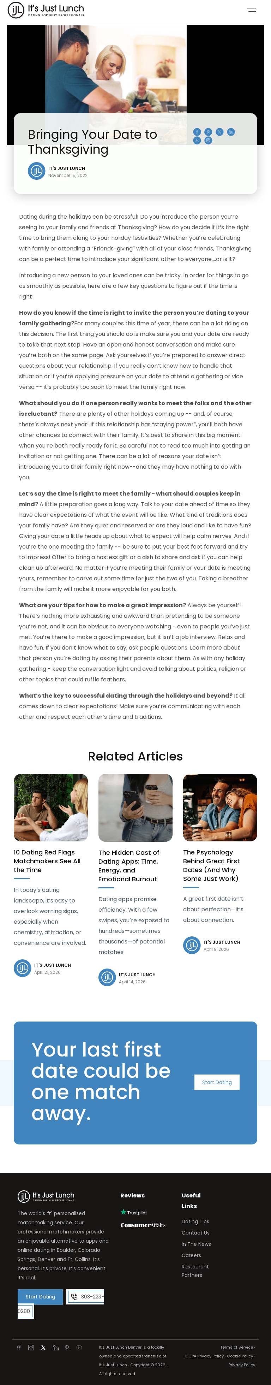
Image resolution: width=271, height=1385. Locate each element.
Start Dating (217, 1083)
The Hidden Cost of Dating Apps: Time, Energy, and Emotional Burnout (128, 865)
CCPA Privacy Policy (204, 1353)
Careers (191, 1255)
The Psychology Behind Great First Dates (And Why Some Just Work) (211, 865)
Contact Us (196, 1232)
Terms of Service (236, 1345)
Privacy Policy (242, 1362)
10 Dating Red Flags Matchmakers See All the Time (47, 861)
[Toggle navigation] (251, 10)
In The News (196, 1244)
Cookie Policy (240, 1353)
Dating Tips (195, 1221)
